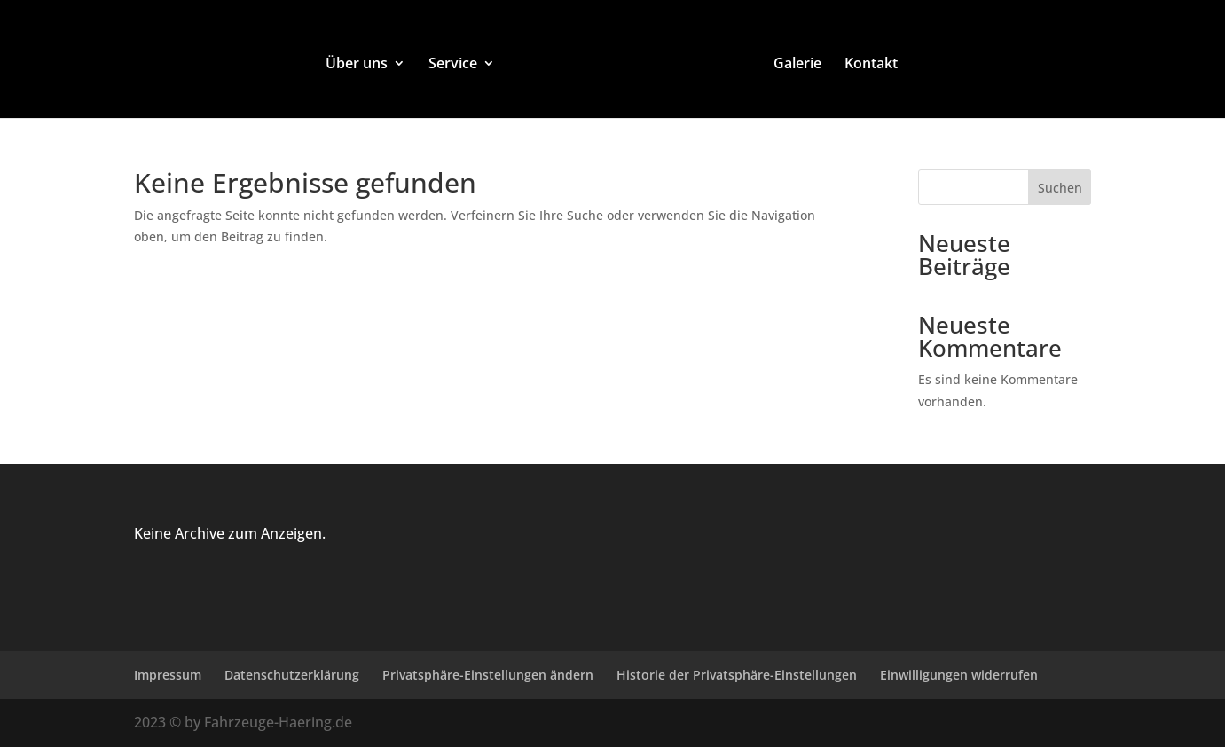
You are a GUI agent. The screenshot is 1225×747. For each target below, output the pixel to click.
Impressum (167, 674)
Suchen (1060, 187)
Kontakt (871, 65)
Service (452, 65)
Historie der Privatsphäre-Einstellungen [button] (736, 674)
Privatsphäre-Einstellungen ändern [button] (487, 674)
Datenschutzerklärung (291, 674)
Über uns (357, 65)
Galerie (797, 65)
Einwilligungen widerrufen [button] (959, 674)
